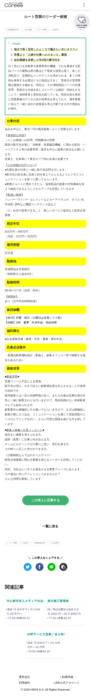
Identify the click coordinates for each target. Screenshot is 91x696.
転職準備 (66, 676)
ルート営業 (12, 543)
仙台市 (25, 543)
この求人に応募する (45, 500)
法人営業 (55, 543)
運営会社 (24, 676)
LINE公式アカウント (66, 682)
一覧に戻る (50, 526)
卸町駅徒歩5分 (40, 543)
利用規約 (24, 682)
